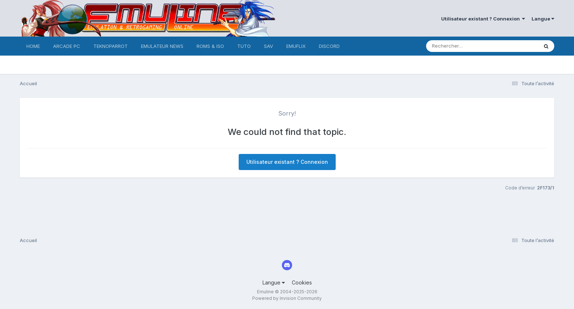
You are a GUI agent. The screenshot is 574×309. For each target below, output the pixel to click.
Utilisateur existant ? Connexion (483, 19)
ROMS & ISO (210, 46)
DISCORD (329, 46)
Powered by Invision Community (287, 298)
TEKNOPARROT (110, 46)
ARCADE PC (66, 46)
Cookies (302, 282)
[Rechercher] (461, 46)
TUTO (244, 46)
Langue (543, 19)
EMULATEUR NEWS (162, 46)
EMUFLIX (296, 46)
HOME (33, 46)
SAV (268, 46)
